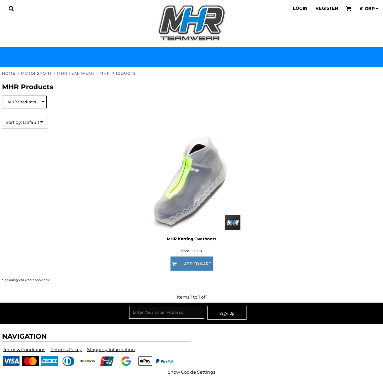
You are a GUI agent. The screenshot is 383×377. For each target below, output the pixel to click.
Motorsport (36, 73)
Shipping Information (111, 349)
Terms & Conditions (24, 349)
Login (300, 8)
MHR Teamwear (75, 73)
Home (8, 73)
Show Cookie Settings (191, 372)
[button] (11, 8)
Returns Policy (66, 349)
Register (326, 8)
